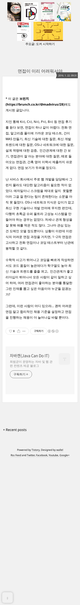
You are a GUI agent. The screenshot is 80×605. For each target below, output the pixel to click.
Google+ (65, 556)
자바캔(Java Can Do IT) (29, 457)
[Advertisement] (40, 371)
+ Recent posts (15, 531)
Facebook (41, 556)
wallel (59, 551)
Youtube (53, 556)
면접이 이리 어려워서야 (40, 71)
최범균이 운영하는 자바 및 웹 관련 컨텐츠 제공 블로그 (31, 465)
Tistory (36, 551)
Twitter (31, 556)
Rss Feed (16, 556)
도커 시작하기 (45, 44)
